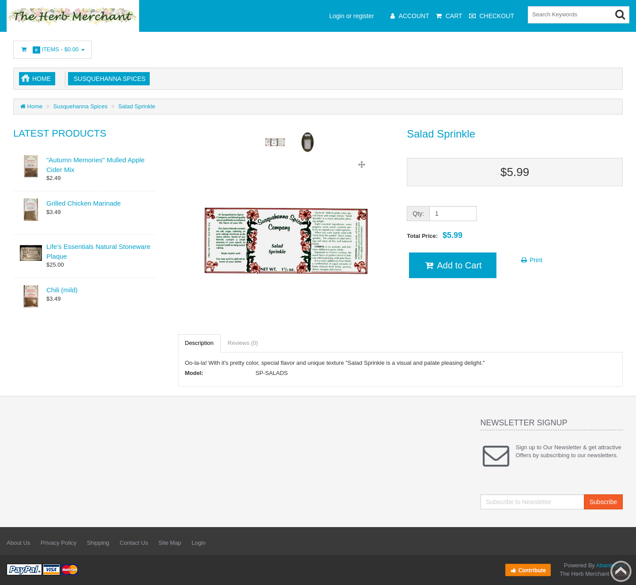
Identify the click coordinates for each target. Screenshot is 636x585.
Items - (52, 50)
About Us (18, 542)
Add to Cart (452, 265)
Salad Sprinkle (136, 106)
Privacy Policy (58, 542)
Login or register (351, 15)
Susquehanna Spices (107, 78)
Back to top (621, 571)
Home (41, 78)
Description (199, 343)
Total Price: (434, 235)
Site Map (170, 542)
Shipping (98, 542)
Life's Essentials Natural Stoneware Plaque (98, 251)
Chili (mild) (62, 290)
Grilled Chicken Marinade (83, 203)
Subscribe (603, 501)
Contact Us (134, 542)
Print (531, 260)
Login (199, 542)
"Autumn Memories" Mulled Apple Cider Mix (95, 164)
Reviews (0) (243, 343)
